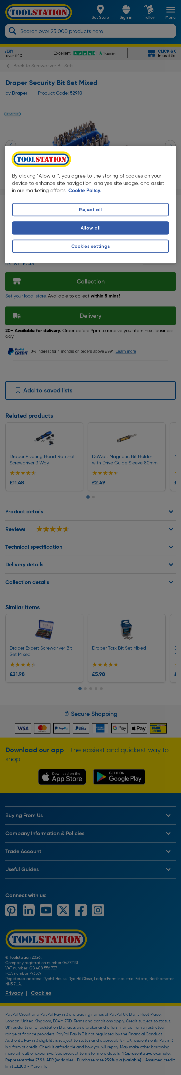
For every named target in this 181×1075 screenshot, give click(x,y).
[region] (91, 204)
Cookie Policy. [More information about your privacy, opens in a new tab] (84, 191)
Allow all (90, 228)
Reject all (90, 210)
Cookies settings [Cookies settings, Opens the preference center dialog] (90, 247)
